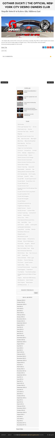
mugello (18, 13)
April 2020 (19, 393)
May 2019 (19, 400)
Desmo (30, 155)
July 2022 (19, 364)
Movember (21, 243)
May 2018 (19, 420)
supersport (30, 269)
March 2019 (20, 404)
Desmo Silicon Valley (23, 164)
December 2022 (21, 356)
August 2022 (20, 362)
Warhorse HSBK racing (29, 277)
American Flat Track (23, 131)
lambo (27, 224)
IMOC (27, 217)
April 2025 (19, 310)
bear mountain (25, 138)
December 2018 (21, 408)
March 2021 (19, 383)
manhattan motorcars (23, 231)
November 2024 (21, 319)
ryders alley (22, 13)
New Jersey (21, 246)
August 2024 (20, 325)
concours (20, 150)
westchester (29, 282)
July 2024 (19, 327)
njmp (32, 248)
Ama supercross (22, 129)
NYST (19, 255)
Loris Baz (27, 229)
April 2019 (19, 402)
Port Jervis (20, 262)
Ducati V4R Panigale (23, 196)
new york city (29, 246)
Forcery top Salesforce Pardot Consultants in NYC (29, 435)
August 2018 (20, 414)
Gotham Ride (31, 210)
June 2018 (19, 418)
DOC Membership (22, 174)
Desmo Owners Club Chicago (25, 157)
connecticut (27, 150)
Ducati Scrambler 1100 (24, 194)
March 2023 (20, 352)
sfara (27, 264)
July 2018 (19, 416)
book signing (21, 143)
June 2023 (19, 348)
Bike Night (33, 138)
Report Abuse (19, 429)
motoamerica (31, 239)
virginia (20, 277)
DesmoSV (28, 169)
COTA (19, 152)
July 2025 (19, 306)
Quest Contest (29, 262)
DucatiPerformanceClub (24, 203)
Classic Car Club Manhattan (25, 148)
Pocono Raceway (28, 260)
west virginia (21, 282)
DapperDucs (31, 152)
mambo (33, 229)
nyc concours (33, 253)
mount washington (28, 241)
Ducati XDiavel (21, 201)
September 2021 (21, 375)
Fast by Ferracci (22, 210)
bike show (20, 141)
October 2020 (20, 385)
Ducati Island (21, 181)
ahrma (34, 126)
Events (29, 208)
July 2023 (19, 346)
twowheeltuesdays (30, 272)
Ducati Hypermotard (30, 178)
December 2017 (21, 422)
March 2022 (20, 366)
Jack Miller (24, 222)
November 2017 (21, 424)
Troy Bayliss (21, 272)
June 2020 (19, 391)
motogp (14, 13)
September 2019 (21, 397)
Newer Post (4, 82)
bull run (28, 143)
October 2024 (20, 321)
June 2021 (19, 379)
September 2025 (21, 304)
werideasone (21, 280)
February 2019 (20, 406)
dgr (33, 169)
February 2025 (20, 314)
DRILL (31, 176)
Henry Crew (21, 217)
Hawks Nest (26, 215)
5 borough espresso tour (24, 126)
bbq (19, 138)
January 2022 (20, 368)
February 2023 (20, 354)
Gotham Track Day (23, 213)
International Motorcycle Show (26, 220)
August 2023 (20, 343)
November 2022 (21, 358)
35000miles (21, 124)
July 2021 (19, 377)
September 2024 (21, 323)
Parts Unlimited (22, 257)
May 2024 (19, 331)
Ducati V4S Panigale (23, 198)
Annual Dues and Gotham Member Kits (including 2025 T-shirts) (30, 109)
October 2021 (20, 373)
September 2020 (21, 387)
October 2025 (20, 302)
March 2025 (20, 312)
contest (34, 150)
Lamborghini (33, 224)
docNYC (26, 176)
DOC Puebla (32, 174)
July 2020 (19, 389)
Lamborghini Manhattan (24, 227)
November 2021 (21, 370)
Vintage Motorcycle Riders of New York (27, 275)
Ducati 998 (21, 178)
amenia (30, 129)
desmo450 (31, 167)
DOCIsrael (20, 176)
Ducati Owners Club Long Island (26, 191)
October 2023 (20, 339)
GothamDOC (32, 213)
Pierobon (20, 260)
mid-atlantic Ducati (23, 236)
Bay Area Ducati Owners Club (26, 136)
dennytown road (22, 155)
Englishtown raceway (24, 205)
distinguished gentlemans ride (26, 171)
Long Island (21, 229)
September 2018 (21, 412)
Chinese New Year (22, 145)
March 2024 (20, 335)
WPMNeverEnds (22, 284)
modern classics (22, 239)
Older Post (50, 82)
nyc (27, 253)
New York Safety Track (24, 248)
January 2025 (20, 316)
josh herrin (21, 224)
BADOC (32, 131)
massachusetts (21, 234)
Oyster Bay (25, 255)
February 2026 (20, 300)
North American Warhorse (25, 250)
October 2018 (20, 410)
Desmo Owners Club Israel (25, 160)
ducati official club (23, 183)
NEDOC (33, 243)
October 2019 (20, 395)
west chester (29, 280)
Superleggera (21, 269)
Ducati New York (30, 181)
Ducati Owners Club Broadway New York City (27, 189)
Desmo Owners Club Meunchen (26, 162)
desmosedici (21, 169)
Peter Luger (30, 257)
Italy (11, 13)
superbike (34, 267)
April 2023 (19, 350)
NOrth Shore (21, 253)
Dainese (24, 152)
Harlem (20, 215)
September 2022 (21, 360)
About (9, 435)
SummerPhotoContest (24, 267)
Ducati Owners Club (23, 185)
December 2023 (21, 337)
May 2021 (19, 381)
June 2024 (19, 329)
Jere (30, 222)
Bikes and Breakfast (30, 141)
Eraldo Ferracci (22, 208)
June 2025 (19, 308)
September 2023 (21, 341)
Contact (3, 435)
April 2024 (19, 333)
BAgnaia (20, 134)
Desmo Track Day (22, 167)
